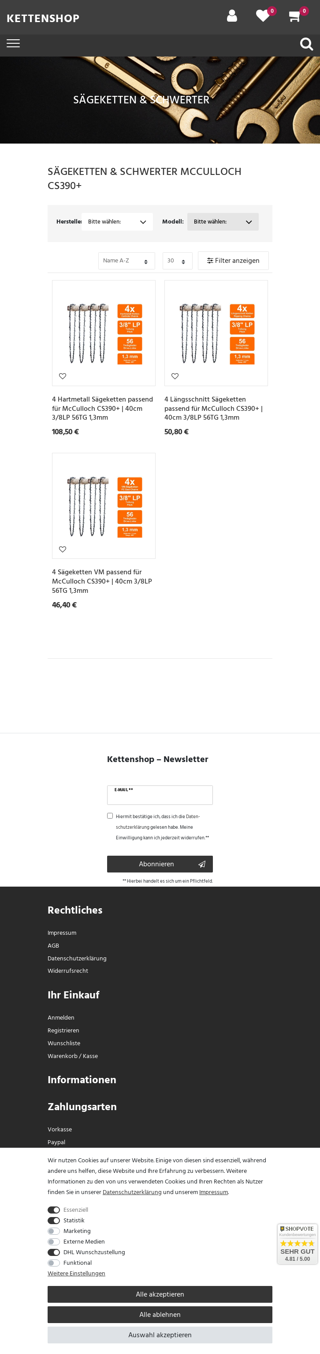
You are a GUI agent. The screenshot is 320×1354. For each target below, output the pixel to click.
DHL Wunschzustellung (94, 1252)
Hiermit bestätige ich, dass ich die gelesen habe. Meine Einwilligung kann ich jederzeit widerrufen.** (162, 827)
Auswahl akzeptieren (160, 1335)
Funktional (77, 1263)
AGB (53, 946)
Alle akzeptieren (160, 1294)
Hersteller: (69, 221)
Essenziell (75, 1210)
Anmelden (61, 1018)
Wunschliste (62, 375)
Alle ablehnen (160, 1314)
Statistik (74, 1220)
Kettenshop (43, 18)
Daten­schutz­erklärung (77, 958)
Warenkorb (63, 1056)
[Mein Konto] (232, 19)
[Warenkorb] (295, 19)
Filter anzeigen (233, 260)
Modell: (173, 221)
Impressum (62, 933)
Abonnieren (172, 864)
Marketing (77, 1231)
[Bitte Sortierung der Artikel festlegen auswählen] (126, 260)
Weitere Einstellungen (76, 1273)
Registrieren (63, 1030)
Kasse (90, 1056)
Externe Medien (84, 1241)
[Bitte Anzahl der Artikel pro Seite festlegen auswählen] (178, 260)
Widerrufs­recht (68, 971)
